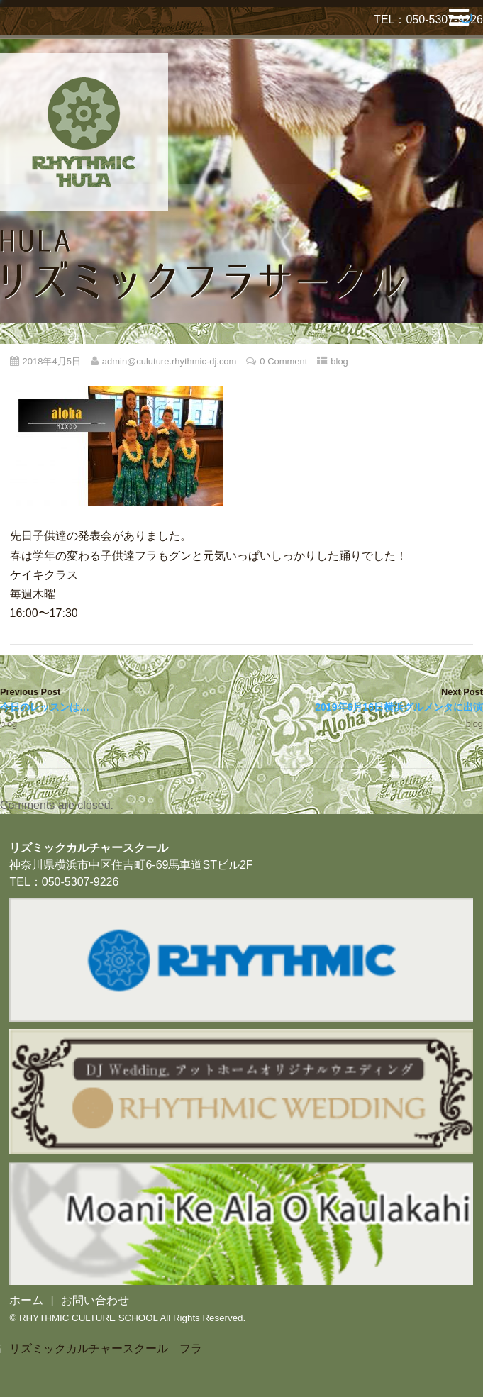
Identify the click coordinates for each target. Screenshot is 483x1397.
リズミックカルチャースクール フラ (105, 1348)
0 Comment (283, 361)
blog (339, 361)
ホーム (26, 1300)
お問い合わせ (95, 1300)
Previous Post (121, 700)
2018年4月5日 (52, 361)
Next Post (363, 700)
